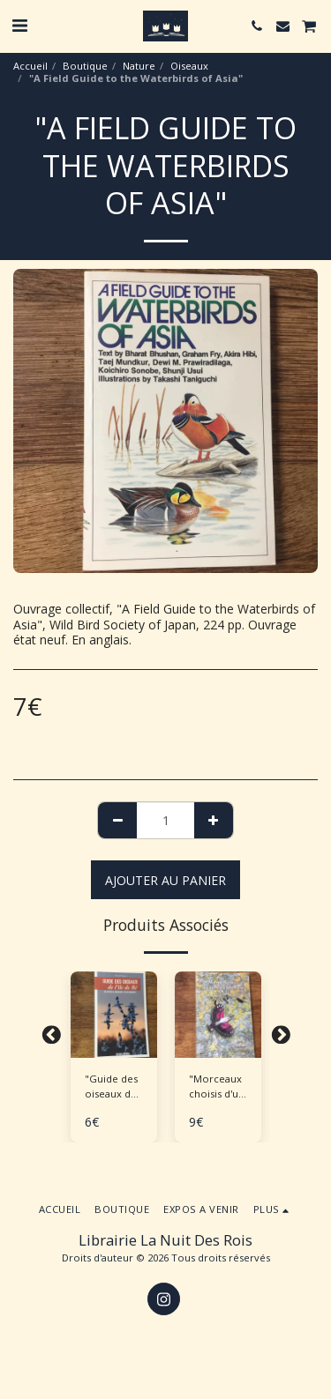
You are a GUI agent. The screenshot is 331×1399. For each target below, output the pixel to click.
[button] (19, 25)
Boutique (85, 65)
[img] (114, 1014)
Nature (139, 65)
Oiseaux (189, 65)
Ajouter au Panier (165, 880)
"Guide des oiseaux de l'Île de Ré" (111, 1087)
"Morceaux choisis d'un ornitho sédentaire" (216, 1087)
